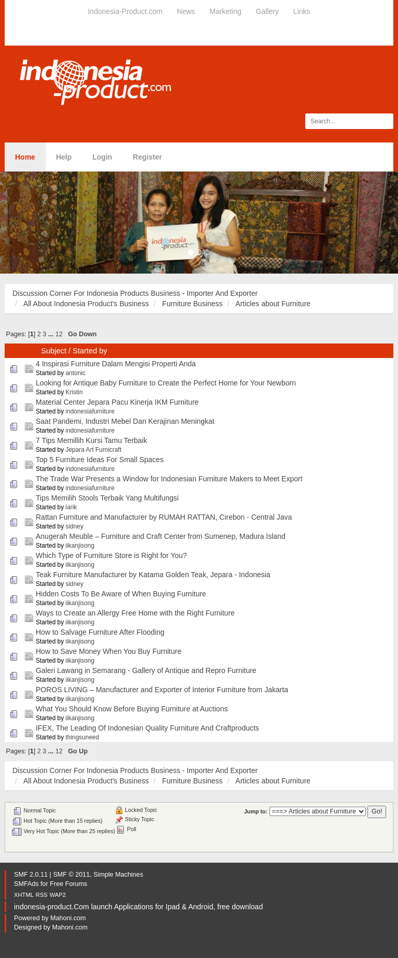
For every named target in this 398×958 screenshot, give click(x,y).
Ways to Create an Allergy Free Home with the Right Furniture (135, 613)
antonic (76, 373)
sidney (74, 526)
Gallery (267, 11)
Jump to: (255, 811)
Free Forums (68, 884)
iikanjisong (80, 545)
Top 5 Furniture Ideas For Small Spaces (100, 459)
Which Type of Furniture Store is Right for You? (111, 555)
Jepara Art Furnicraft (94, 449)
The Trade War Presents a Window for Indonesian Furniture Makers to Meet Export (169, 479)
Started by (90, 351)
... (51, 334)
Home (25, 157)
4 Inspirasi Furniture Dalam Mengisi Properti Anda (116, 364)
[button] (30, 222)
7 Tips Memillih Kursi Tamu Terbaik (91, 440)
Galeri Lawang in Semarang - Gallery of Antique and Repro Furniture (146, 670)
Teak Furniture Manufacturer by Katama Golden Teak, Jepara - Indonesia (153, 574)
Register (147, 157)
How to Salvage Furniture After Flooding (100, 632)
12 (59, 334)
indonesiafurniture (90, 411)
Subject (53, 351)
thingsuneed (83, 737)
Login (102, 157)
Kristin (74, 392)
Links (301, 11)
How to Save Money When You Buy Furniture (108, 651)
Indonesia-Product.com (125, 11)
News (186, 11)
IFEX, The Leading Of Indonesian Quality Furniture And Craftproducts (147, 728)
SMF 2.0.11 (31, 874)
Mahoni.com (68, 918)
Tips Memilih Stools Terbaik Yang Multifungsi (107, 498)
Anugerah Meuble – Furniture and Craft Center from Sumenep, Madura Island (161, 536)
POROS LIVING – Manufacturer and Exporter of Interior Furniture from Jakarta (162, 689)
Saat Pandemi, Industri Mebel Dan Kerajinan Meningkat (125, 421)
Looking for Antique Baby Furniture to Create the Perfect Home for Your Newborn (166, 383)
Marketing (225, 11)
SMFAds (26, 884)
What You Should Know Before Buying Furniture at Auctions (132, 709)
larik (71, 507)
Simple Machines (118, 874)
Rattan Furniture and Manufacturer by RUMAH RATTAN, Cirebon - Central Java (164, 517)
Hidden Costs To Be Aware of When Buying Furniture (121, 594)
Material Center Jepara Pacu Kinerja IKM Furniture (117, 402)
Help (64, 157)
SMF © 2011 (71, 874)
